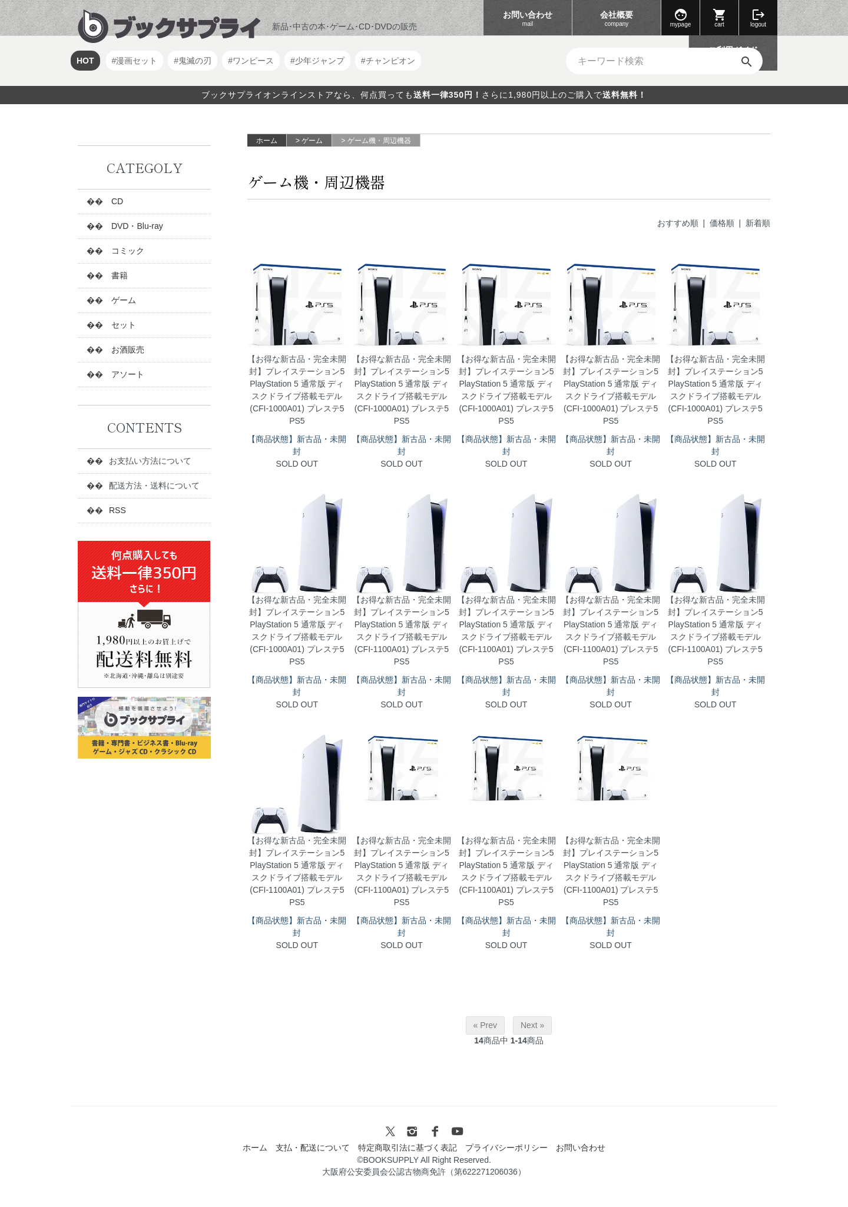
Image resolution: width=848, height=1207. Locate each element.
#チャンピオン (388, 60)
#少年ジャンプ (317, 60)
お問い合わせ (527, 19)
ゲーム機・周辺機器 (379, 141)
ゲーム (312, 141)
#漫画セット (135, 60)
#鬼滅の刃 (192, 60)
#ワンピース (251, 60)
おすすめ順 (677, 223)
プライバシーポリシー (506, 1147)
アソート (126, 374)
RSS (117, 510)
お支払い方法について (150, 460)
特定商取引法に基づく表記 (407, 1147)
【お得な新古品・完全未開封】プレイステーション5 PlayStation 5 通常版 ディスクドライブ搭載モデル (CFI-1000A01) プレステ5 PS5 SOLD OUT (297, 411)
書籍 (118, 275)
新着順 (758, 223)
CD (116, 201)
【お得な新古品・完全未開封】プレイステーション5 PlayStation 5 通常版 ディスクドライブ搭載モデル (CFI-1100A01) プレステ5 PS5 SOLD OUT (402, 652)
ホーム (266, 141)
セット (122, 325)
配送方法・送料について (154, 485)
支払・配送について (313, 1147)
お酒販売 (126, 349)
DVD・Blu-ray (136, 226)
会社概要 (616, 19)
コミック (126, 250)
